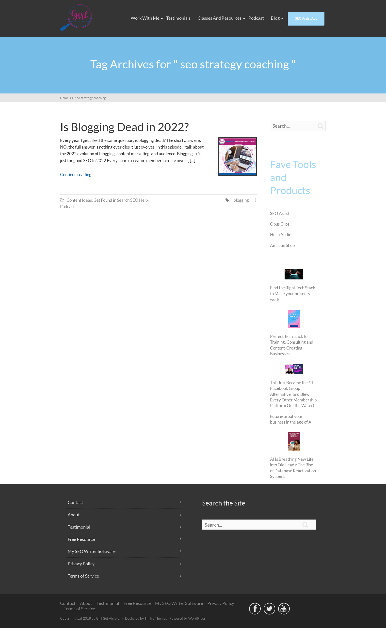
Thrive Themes (156, 618)
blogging (241, 200)
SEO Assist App (306, 18)
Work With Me (145, 18)
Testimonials (178, 18)
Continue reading (75, 174)
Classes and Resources (219, 18)
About (74, 514)
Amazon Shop (282, 245)
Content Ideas (79, 200)
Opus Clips (279, 224)
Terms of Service (83, 576)
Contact (75, 502)
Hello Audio (280, 234)
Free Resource (81, 539)
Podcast (256, 18)
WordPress (197, 618)
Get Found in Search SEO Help (121, 200)
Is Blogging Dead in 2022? (124, 127)
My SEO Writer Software (91, 551)
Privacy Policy (81, 563)
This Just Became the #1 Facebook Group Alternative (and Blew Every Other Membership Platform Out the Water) (293, 394)
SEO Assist (280, 213)
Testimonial (79, 527)
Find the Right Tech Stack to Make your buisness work (292, 293)
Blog (275, 18)
